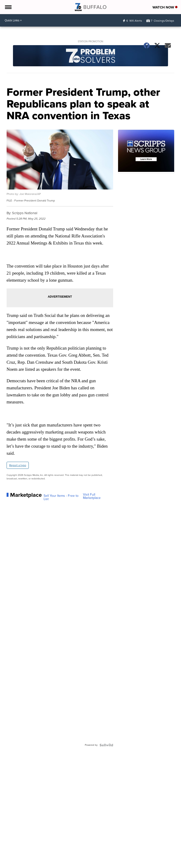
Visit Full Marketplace (92, 496)
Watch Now (164, 7)
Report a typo (17, 465)
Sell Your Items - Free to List (61, 497)
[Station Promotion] (91, 56)
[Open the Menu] (8, 7)
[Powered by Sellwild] (106, 745)
